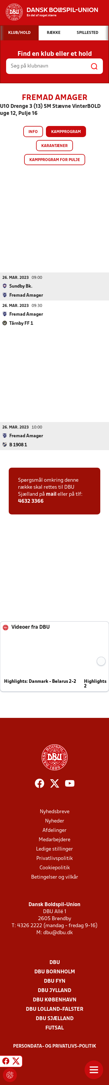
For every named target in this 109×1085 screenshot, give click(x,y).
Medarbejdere (54, 839)
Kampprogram (66, 132)
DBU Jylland (54, 990)
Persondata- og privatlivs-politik (54, 1046)
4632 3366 (31, 501)
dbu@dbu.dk (58, 932)
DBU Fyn (54, 981)
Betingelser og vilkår (54, 877)
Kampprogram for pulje (54, 160)
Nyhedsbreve (54, 811)
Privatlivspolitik (54, 858)
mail (51, 494)
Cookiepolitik (55, 867)
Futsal (54, 1027)
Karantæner (54, 146)
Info (33, 132)
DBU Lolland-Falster (54, 1009)
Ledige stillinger (54, 848)
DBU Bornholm (54, 971)
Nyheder (54, 820)
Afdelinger (54, 830)
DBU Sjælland (55, 1018)
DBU (54, 962)
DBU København (54, 999)
